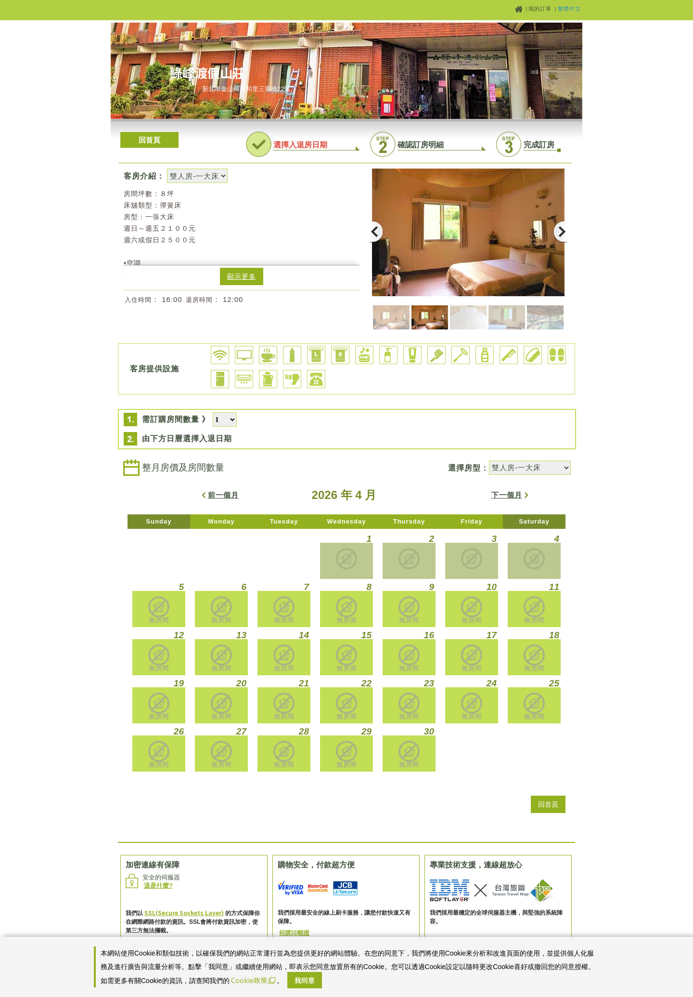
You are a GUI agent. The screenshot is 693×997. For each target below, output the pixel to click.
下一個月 (506, 495)
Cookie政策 (253, 980)
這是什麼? (158, 885)
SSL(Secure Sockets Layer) (184, 912)
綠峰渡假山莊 (207, 72)
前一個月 (223, 495)
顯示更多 (241, 276)
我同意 (305, 980)
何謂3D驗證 (294, 932)
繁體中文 (569, 9)
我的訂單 (540, 9)
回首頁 (149, 140)
